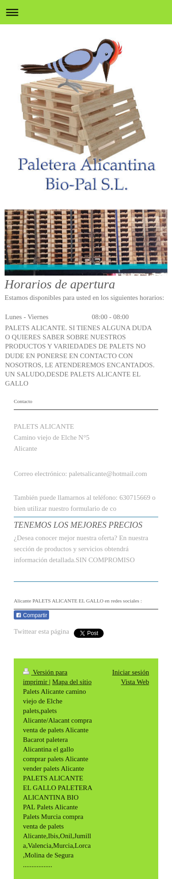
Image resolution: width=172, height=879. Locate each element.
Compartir (31, 615)
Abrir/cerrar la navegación (86, 12)
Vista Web (135, 682)
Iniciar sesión (130, 672)
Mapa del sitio (72, 682)
